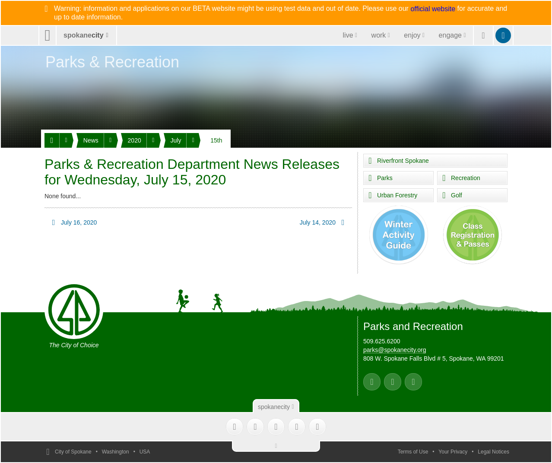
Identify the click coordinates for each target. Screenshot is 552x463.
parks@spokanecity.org (394, 349)
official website (432, 9)
